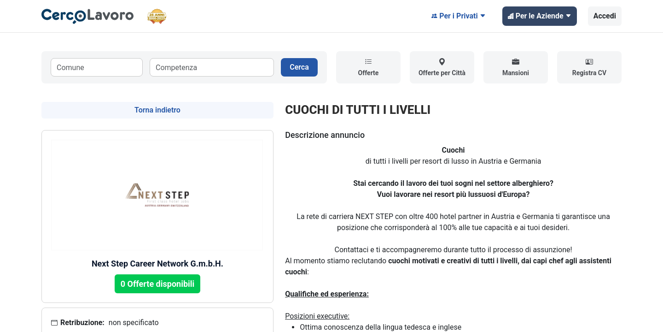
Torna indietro (157, 110)
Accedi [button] (604, 16)
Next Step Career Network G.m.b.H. (157, 263)
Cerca (299, 67)
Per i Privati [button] (458, 16)
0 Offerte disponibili (158, 284)
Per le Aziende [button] (539, 16)
